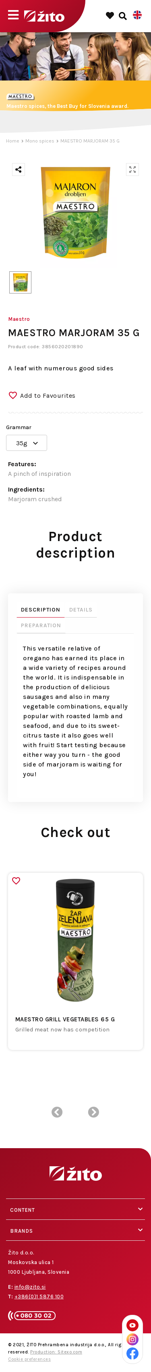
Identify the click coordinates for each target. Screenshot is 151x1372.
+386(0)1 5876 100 (39, 1296)
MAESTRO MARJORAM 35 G (90, 141)
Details (81, 609)
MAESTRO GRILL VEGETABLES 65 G (65, 1019)
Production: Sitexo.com (56, 1352)
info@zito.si (30, 1287)
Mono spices (39, 141)
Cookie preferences (29, 1359)
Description (40, 609)
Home (12, 141)
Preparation (41, 625)
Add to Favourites (48, 395)
